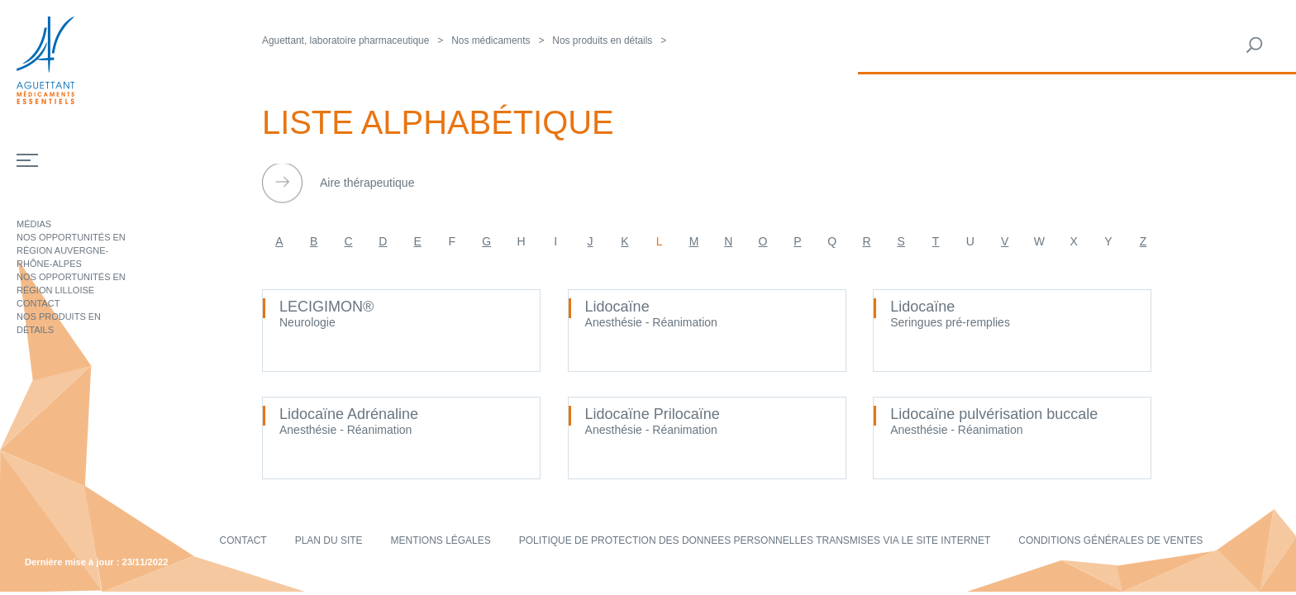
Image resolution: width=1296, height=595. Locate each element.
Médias (34, 224)
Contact (38, 303)
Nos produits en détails (602, 40)
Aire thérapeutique (367, 182)
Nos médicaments (490, 40)
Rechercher (1254, 45)
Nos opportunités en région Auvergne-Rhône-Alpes (71, 250)
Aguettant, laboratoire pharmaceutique (345, 40)
